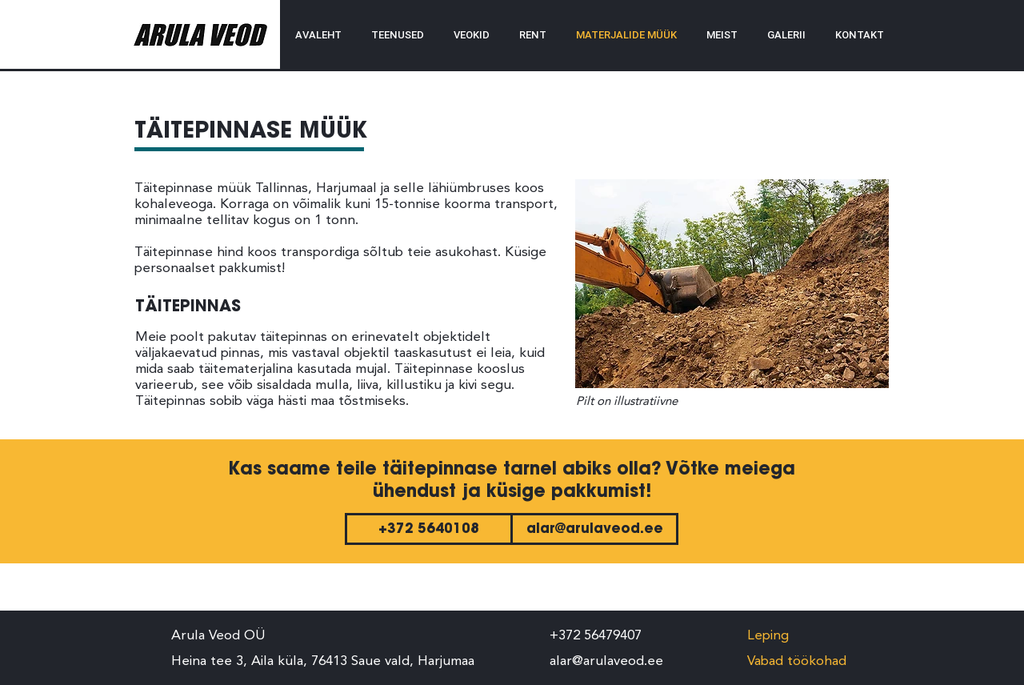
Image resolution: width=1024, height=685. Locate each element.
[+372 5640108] (429, 529)
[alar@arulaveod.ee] (594, 529)
